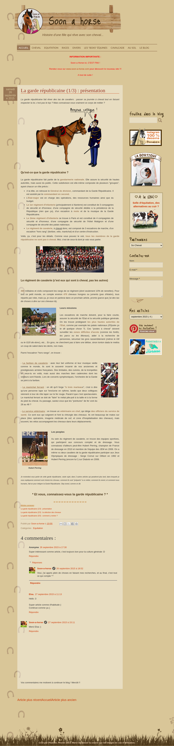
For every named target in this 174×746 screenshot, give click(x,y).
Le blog (144, 47)
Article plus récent (29, 700)
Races (65, 47)
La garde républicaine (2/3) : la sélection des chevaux (41, 512)
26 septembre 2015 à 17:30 (53, 547)
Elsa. (31, 594)
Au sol (132, 47)
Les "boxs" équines (95, 47)
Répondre (34, 556)
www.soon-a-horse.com (77, 69)
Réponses (37, 562)
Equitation (51, 47)
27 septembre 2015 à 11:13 (48, 594)
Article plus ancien (63, 700)
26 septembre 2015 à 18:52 (69, 568)
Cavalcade (118, 47)
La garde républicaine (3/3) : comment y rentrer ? (39, 516)
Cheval (36, 47)
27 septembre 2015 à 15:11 (61, 622)
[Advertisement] (143, 95)
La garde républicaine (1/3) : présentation (36, 509)
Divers (76, 47)
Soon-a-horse (44, 568)
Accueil (23, 47)
